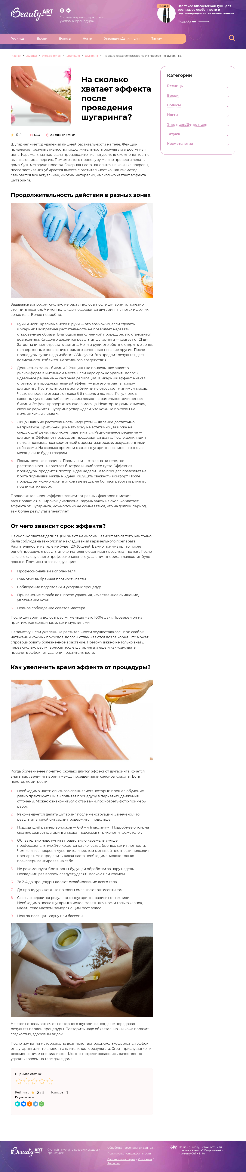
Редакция (113, 1163)
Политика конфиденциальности (129, 1153)
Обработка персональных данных (130, 1147)
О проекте (145, 1159)
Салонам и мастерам (121, 1159)
